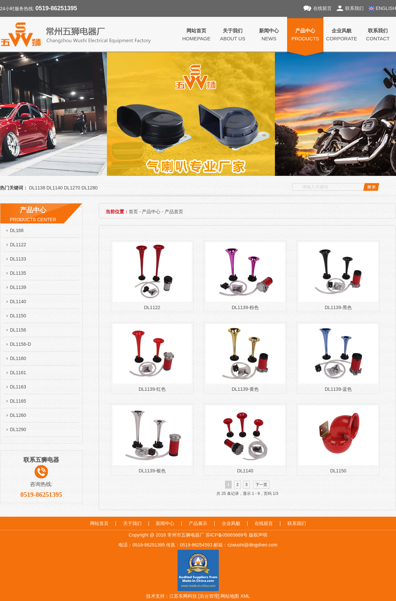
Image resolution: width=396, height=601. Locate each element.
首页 (133, 211)
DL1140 (18, 301)
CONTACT (378, 34)
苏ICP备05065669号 (227, 535)
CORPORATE (341, 34)
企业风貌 (231, 523)
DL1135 (18, 273)
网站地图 (229, 596)
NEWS (269, 34)
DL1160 (18, 358)
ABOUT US (232, 34)
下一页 (261, 484)
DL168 (16, 230)
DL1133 (18, 258)
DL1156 (18, 330)
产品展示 (198, 523)
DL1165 (18, 401)
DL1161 (18, 372)
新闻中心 (165, 523)
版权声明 (258, 535)
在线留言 (322, 8)
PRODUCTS (305, 34)
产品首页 (174, 211)
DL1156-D (20, 344)
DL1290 (18, 429)
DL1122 (18, 244)
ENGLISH (386, 8)
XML (245, 596)
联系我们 (354, 8)
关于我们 (132, 523)
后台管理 (209, 596)
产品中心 (151, 211)
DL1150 (18, 315)
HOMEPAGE (196, 34)
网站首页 (99, 523)
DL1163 (18, 386)
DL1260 (18, 415)
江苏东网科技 (183, 596)
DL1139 (18, 287)
